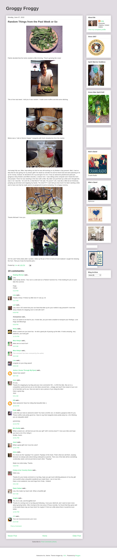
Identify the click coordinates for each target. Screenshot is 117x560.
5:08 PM (15, 466)
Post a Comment (16, 526)
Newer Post (12, 536)
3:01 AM (15, 484)
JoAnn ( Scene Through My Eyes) (24, 370)
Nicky (15, 329)
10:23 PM (16, 424)
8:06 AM (15, 366)
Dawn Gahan (17, 488)
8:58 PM (15, 324)
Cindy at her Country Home (22, 470)
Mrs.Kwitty (16, 428)
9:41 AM (15, 396)
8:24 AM (15, 522)
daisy (15, 452)
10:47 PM (16, 448)
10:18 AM (16, 406)
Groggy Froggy (22, 8)
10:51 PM (16, 438)
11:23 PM (16, 336)
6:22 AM (15, 346)
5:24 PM (15, 291)
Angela (15, 498)
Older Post (77, 536)
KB (14, 400)
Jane (14, 380)
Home (44, 536)
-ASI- (64, 555)
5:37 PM (15, 300)
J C (14, 516)
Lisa (14, 295)
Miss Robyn (17, 340)
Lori (14, 305)
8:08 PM (15, 312)
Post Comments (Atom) (48, 542)
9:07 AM (15, 376)
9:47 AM (15, 494)
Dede (15, 410)
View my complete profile (97, 29)
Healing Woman (18, 275)
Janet (15, 442)
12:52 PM (16, 512)
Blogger (77, 555)
